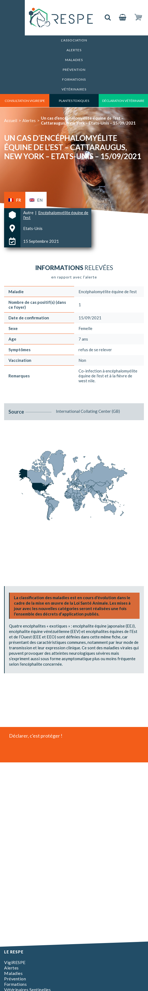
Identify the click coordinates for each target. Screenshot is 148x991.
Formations (74, 79)
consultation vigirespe (25, 101)
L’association (74, 40)
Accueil (10, 120)
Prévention (74, 70)
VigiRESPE (15, 962)
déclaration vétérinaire (123, 101)
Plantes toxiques (74, 101)
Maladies (74, 60)
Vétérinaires (74, 89)
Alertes (74, 50)
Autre (28, 212)
